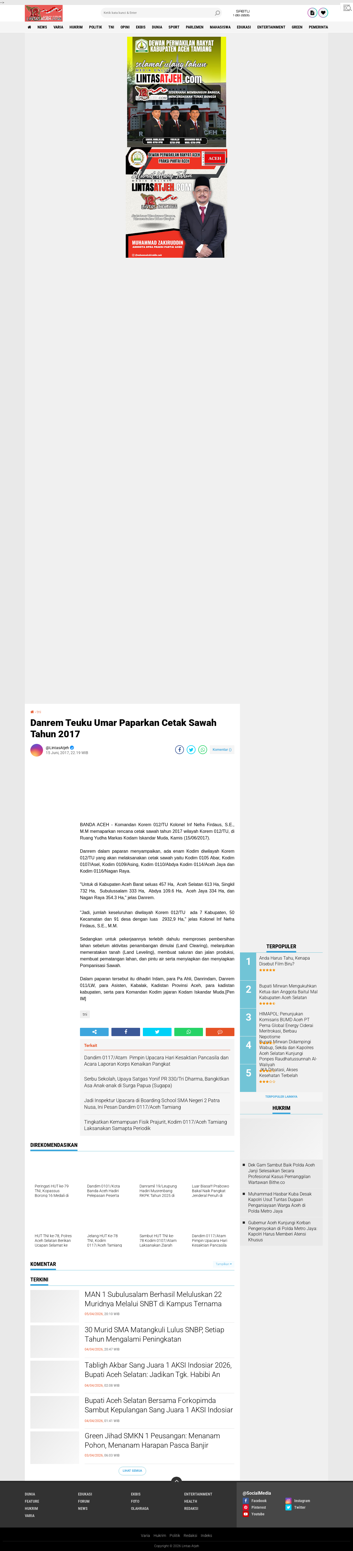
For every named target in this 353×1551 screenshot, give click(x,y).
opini (125, 27)
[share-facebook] (179, 749)
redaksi (191, 1508)
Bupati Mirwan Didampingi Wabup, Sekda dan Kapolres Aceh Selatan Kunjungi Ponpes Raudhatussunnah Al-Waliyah (288, 1053)
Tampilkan (224, 1264)
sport (174, 27)
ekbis (141, 27)
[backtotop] (176, 1482)
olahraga (140, 1508)
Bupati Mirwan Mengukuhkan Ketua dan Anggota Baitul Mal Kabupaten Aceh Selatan (288, 991)
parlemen (195, 27)
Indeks (206, 1535)
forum (84, 1501)
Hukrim (160, 1535)
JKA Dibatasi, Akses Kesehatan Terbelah (278, 1072)
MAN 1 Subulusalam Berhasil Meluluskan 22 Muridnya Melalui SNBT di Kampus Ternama (153, 1299)
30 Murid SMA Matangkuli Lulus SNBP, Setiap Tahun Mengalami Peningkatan (154, 1334)
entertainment (271, 27)
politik (95, 27)
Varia (145, 1535)
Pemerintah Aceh (324, 27)
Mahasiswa (220, 27)
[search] (161, 13)
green (297, 27)
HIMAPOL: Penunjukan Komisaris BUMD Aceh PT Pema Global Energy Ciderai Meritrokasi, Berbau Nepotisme (286, 1025)
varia (58, 27)
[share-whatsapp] (202, 749)
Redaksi (190, 1535)
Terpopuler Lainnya (281, 1097)
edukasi (244, 27)
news (42, 27)
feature (32, 1501)
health (190, 1501)
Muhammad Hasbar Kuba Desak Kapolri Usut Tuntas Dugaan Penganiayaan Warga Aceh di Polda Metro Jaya (280, 1202)
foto (135, 1501)
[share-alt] (94, 1032)
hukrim (76, 27)
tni (111, 27)
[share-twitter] (191, 749)
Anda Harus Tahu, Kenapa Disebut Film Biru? (284, 961)
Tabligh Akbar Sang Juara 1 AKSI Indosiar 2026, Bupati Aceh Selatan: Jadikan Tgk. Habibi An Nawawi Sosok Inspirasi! (158, 1374)
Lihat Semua (132, 1471)
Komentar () (222, 749)
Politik (175, 1535)
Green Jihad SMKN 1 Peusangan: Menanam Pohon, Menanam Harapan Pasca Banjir (152, 1440)
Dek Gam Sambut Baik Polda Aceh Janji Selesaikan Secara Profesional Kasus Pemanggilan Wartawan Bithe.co (281, 1173)
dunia (157, 27)
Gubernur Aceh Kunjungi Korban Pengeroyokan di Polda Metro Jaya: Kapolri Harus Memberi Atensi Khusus (282, 1231)
